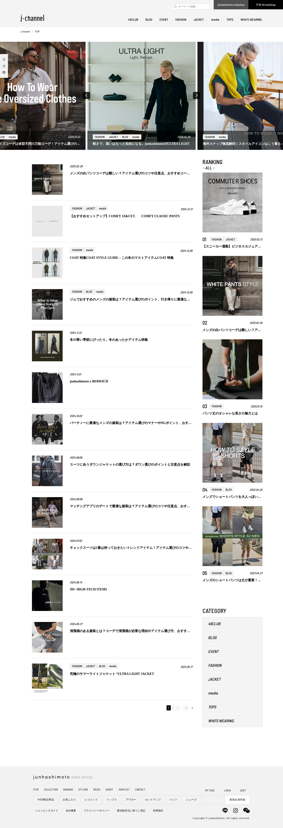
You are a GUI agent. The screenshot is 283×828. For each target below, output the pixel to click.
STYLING (83, 789)
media (215, 19)
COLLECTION (51, 789)
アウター (131, 799)
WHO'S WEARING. (251, 19)
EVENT (164, 19)
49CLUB (133, 19)
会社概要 (71, 810)
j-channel (25, 31)
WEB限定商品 (46, 799)
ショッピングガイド (46, 810)
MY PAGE (210, 790)
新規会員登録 (237, 799)
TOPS (230, 19)
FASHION (180, 19)
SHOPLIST (124, 789)
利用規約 (158, 810)
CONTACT (140, 789)
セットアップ (153, 799)
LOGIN (227, 790)
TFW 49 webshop (266, 4)
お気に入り (69, 799)
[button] (86, 95)
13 (186, 708)
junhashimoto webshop (231, 4)
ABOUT (109, 789)
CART (243, 790)
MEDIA (96, 789)
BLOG (148, 19)
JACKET (198, 19)
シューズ (191, 799)
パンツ (173, 799)
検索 (174, 6)
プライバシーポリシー (97, 810)
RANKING (68, 789)
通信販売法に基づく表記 (131, 810)
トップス (111, 799)
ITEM (36, 789)
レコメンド (91, 799)
